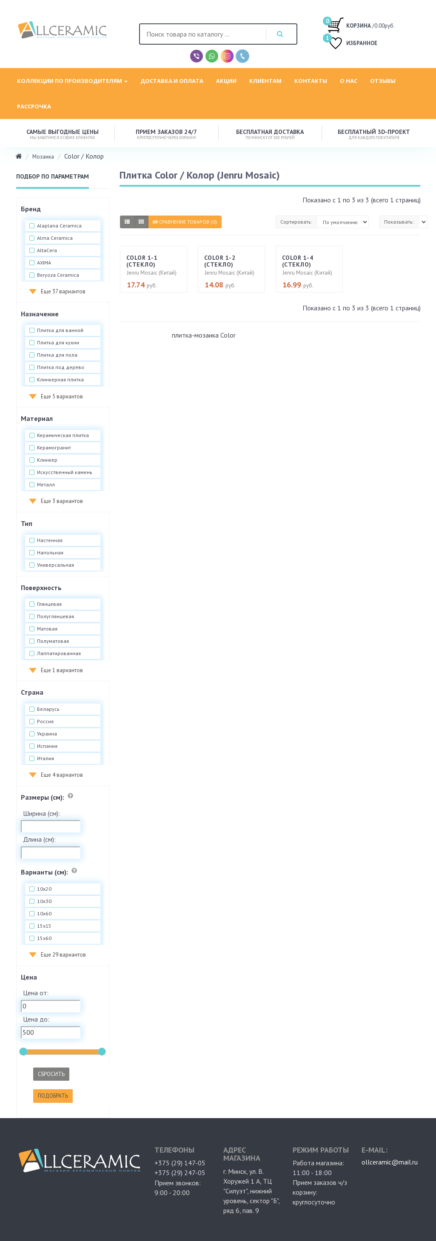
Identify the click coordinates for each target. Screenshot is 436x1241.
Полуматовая (53, 641)
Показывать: (399, 222)
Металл (46, 484)
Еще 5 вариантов (62, 396)
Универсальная (55, 565)
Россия (45, 721)
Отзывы (383, 81)
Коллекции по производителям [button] (72, 81)
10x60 (44, 913)
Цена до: (36, 1019)
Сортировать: (296, 222)
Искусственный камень (64, 472)
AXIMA (44, 262)
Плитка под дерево (60, 367)
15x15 (44, 926)
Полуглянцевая (55, 616)
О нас (348, 81)
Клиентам (265, 81)
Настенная (50, 540)
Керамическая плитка (63, 435)
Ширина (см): (41, 813)
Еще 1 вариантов (62, 670)
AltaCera (47, 250)
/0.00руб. (361, 25)
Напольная (50, 552)
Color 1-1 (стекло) (142, 261)
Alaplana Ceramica (59, 225)
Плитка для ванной (60, 330)
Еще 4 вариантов (62, 774)
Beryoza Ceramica (58, 275)
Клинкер (47, 460)
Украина (47, 733)
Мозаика (43, 156)
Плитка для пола (57, 355)
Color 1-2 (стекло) (220, 261)
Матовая (47, 628)
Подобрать (53, 1095)
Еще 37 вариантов (63, 291)
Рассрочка (34, 106)
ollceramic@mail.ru (390, 1162)
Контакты (310, 81)
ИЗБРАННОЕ (352, 44)
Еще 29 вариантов (63, 954)
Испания (47, 746)
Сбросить (51, 1074)
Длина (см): (39, 839)
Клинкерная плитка (60, 379)
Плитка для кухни (58, 342)
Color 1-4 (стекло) (297, 261)
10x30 (44, 901)
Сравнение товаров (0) (185, 222)
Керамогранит (54, 447)
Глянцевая (49, 604)
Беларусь (48, 709)
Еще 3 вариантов (62, 501)
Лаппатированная (59, 653)
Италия (45, 758)
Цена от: (35, 992)
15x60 (44, 938)
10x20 (44, 889)
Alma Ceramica (55, 238)
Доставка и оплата (171, 81)
